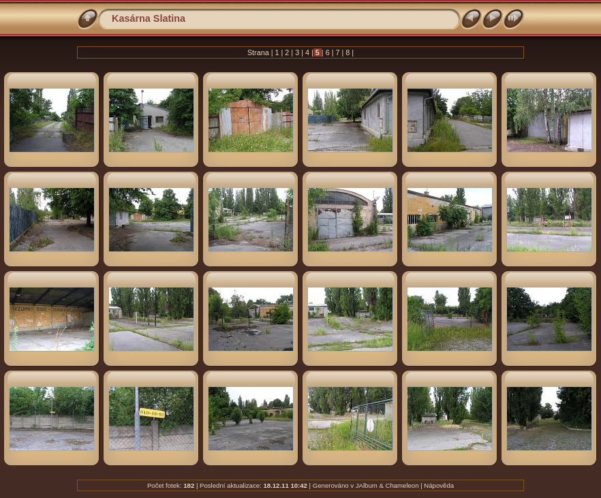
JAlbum (366, 485)
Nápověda (439, 485)
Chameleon (401, 485)
